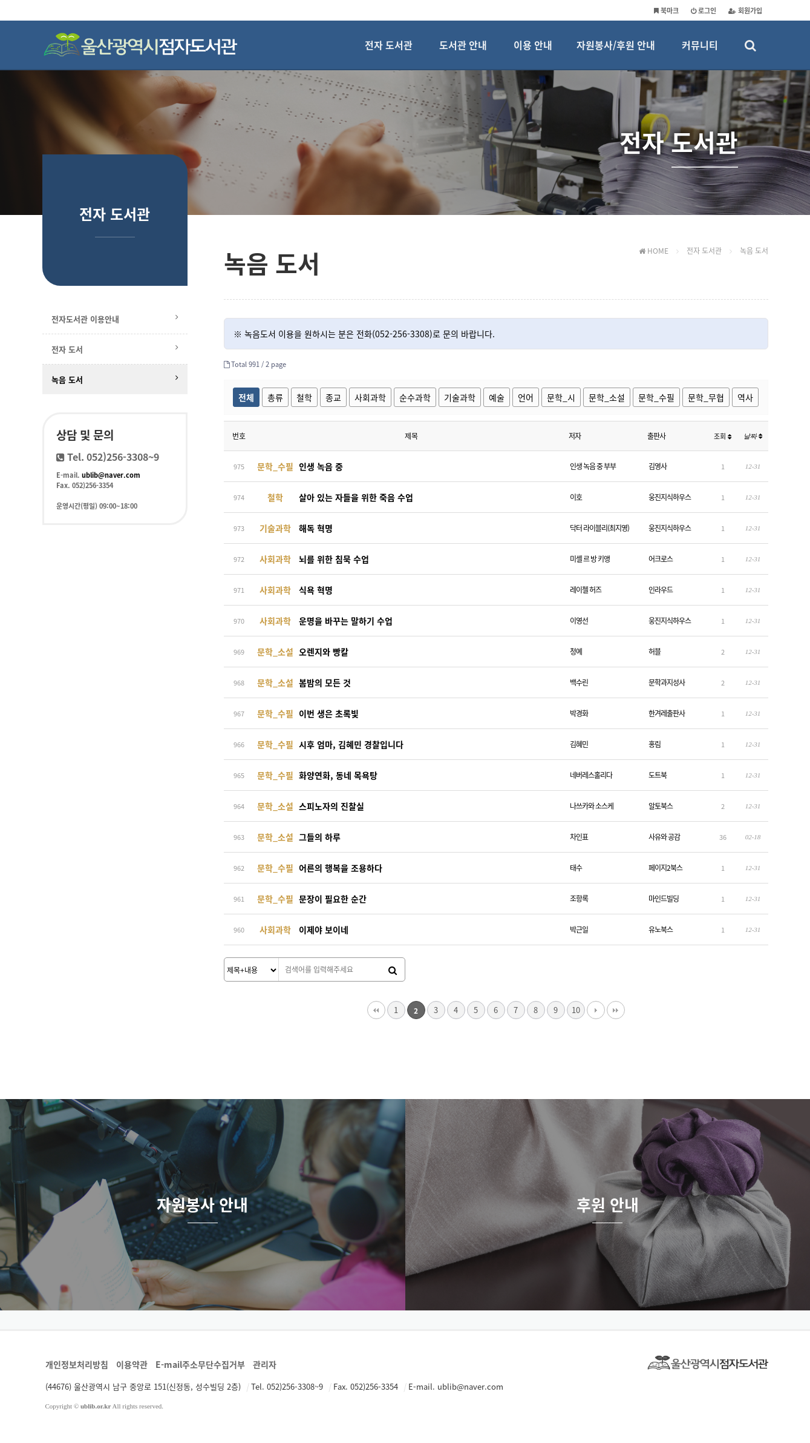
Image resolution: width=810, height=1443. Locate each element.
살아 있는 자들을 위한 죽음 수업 (333, 497)
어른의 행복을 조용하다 (318, 868)
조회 (722, 436)
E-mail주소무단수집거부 (200, 1364)
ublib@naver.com (111, 475)
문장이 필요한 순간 (310, 899)
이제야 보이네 (301, 929)
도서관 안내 (463, 53)
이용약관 (132, 1364)
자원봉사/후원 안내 (615, 53)
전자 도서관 (389, 53)
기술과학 (459, 397)
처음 (376, 1010)
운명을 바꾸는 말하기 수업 (323, 621)
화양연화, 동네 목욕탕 (315, 775)
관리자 (264, 1364)
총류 (275, 397)
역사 (745, 397)
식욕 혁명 (293, 590)
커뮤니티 (700, 53)
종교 (333, 397)
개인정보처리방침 (76, 1364)
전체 (246, 397)
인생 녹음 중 (298, 466)
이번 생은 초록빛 (306, 713)
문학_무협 (706, 397)
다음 (596, 1010)
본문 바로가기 (0, 0)
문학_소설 (607, 397)
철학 (304, 397)
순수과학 (415, 397)
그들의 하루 (297, 837)
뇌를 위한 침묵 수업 (311, 559)
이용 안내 (533, 53)
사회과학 (370, 397)
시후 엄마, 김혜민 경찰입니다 (328, 744)
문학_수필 (656, 397)
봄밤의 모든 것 (302, 682)
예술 (497, 397)
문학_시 (561, 397)
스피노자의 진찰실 (309, 806)
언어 (526, 397)
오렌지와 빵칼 (301, 652)
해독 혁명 (293, 528)
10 (576, 1009)
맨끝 (616, 1010)
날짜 (752, 436)
